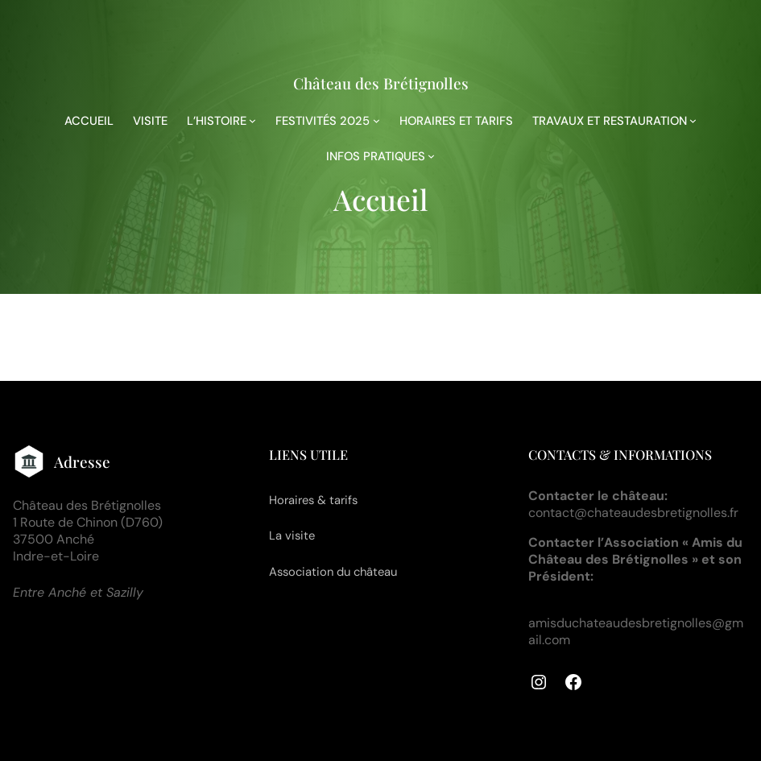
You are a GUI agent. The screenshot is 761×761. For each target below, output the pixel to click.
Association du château (333, 572)
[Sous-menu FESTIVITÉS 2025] (376, 120)
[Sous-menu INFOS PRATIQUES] (431, 155)
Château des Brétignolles (381, 83)
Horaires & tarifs (313, 500)
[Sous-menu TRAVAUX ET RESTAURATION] (693, 120)
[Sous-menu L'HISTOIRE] (252, 120)
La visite (292, 535)
